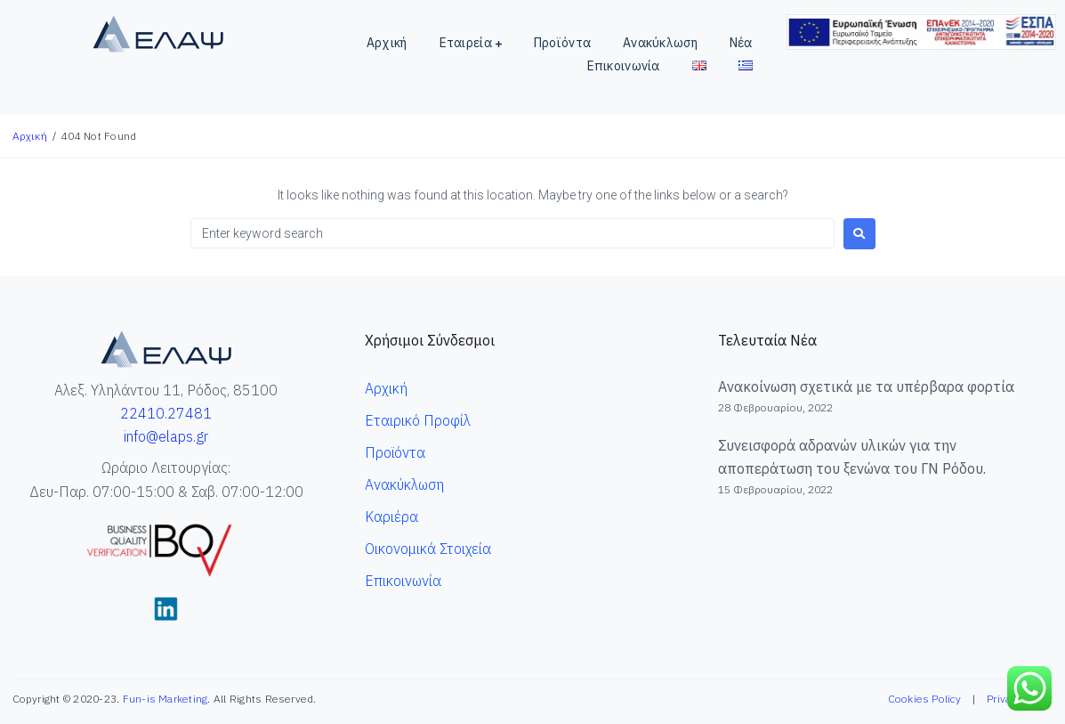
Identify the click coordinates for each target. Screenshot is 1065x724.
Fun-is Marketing (165, 698)
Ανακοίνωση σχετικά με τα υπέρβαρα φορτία (866, 386)
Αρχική (29, 135)
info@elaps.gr (166, 436)
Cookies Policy (924, 698)
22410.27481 (166, 413)
